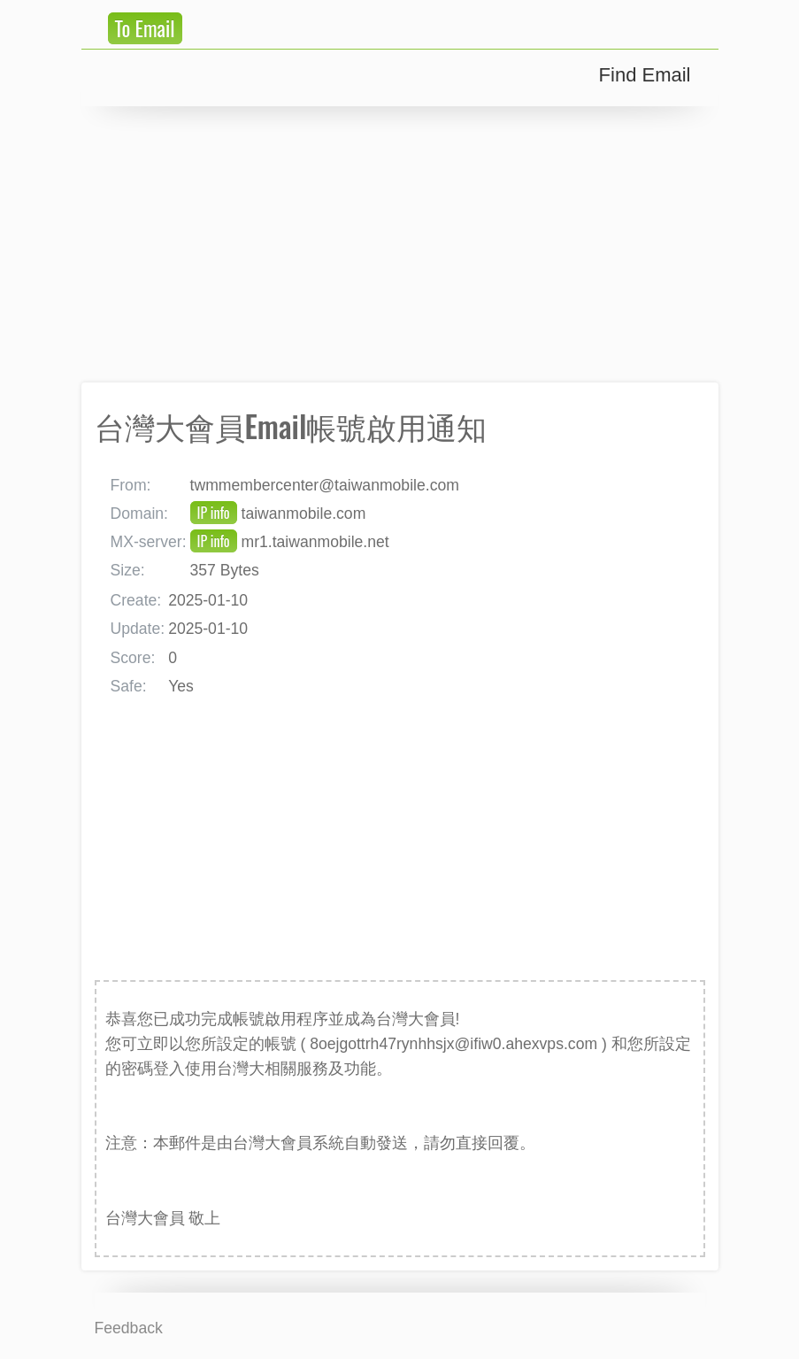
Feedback (129, 1328)
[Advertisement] (400, 244)
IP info (213, 512)
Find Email (645, 75)
